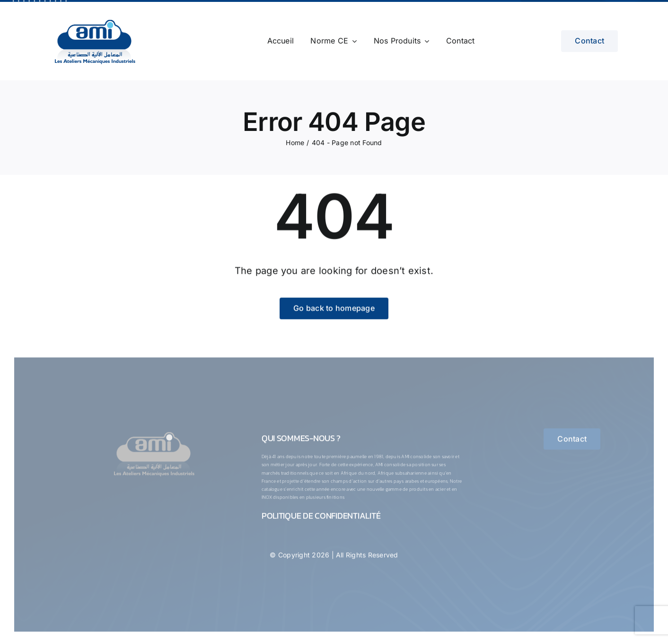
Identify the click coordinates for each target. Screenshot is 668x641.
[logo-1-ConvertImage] (154, 436)
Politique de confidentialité (321, 519)
